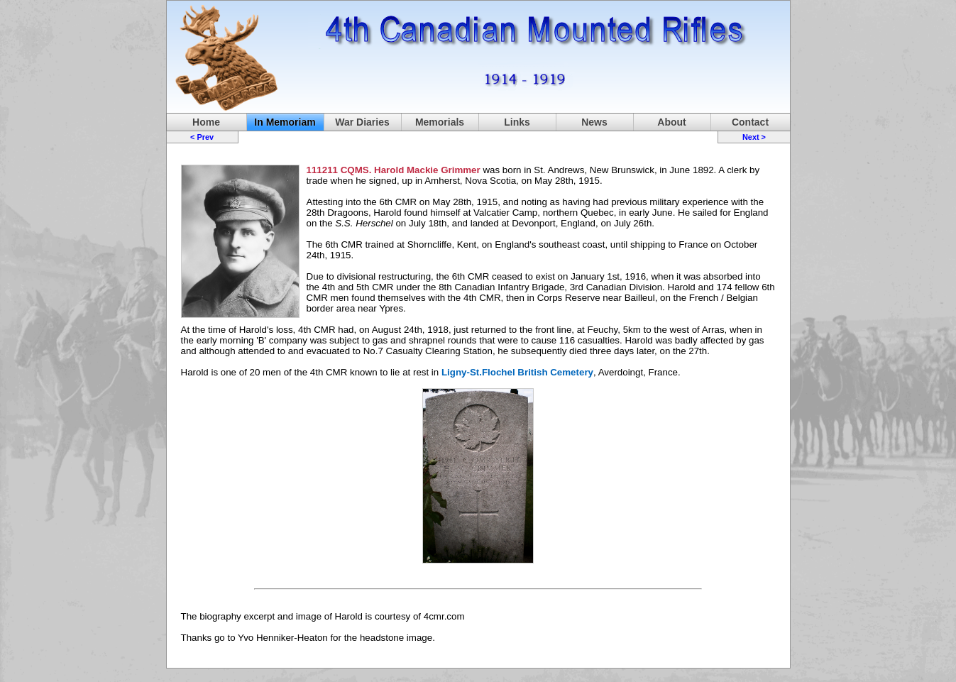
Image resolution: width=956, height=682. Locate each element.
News (594, 122)
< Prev (202, 137)
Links (517, 122)
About (671, 122)
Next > (754, 137)
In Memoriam (284, 122)
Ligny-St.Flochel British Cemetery (517, 372)
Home (206, 122)
